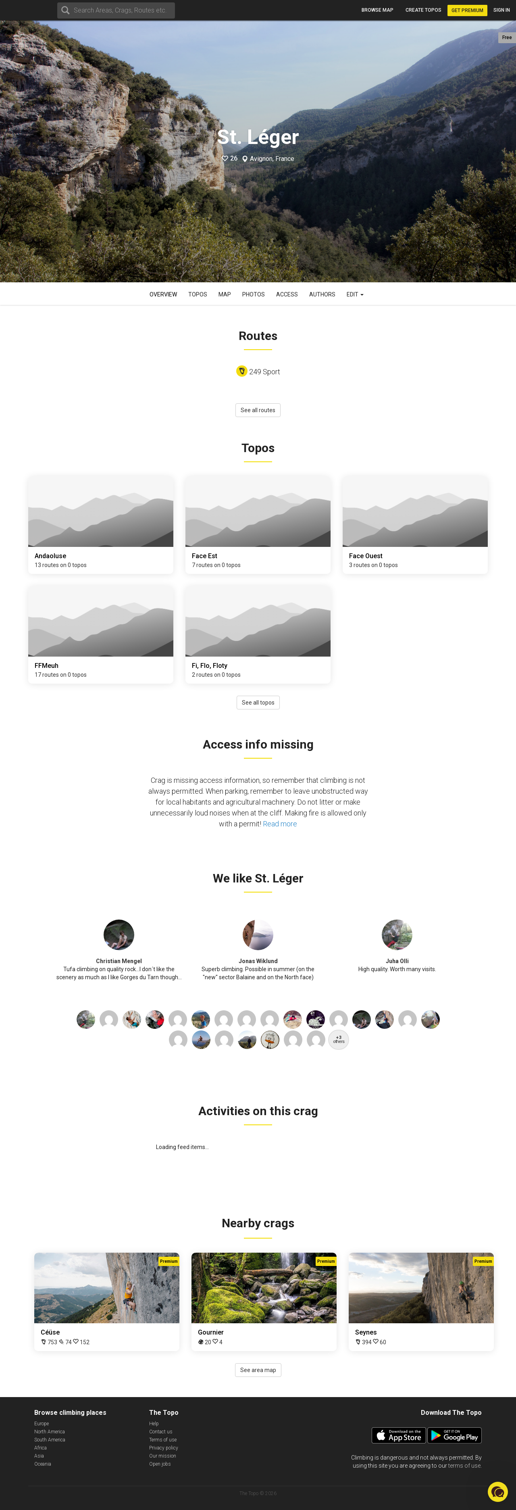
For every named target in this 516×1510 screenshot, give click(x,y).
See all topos (258, 702)
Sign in (501, 10)
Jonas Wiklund (258, 961)
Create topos (423, 10)
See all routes (258, 410)
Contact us (161, 1432)
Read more (280, 824)
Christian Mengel (119, 961)
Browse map (377, 10)
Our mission (162, 1456)
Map (224, 294)
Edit (355, 294)
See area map (258, 1370)
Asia (39, 1456)
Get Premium (467, 10)
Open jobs (160, 1464)
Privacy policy (163, 1448)
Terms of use (163, 1440)
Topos (197, 294)
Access (287, 294)
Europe (41, 1424)
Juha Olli (397, 961)
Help (154, 1424)
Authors (322, 294)
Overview (163, 294)
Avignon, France (272, 159)
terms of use (464, 1465)
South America (49, 1440)
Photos (253, 294)
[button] (498, 1492)
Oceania (42, 1464)
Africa (40, 1448)
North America (49, 1432)
